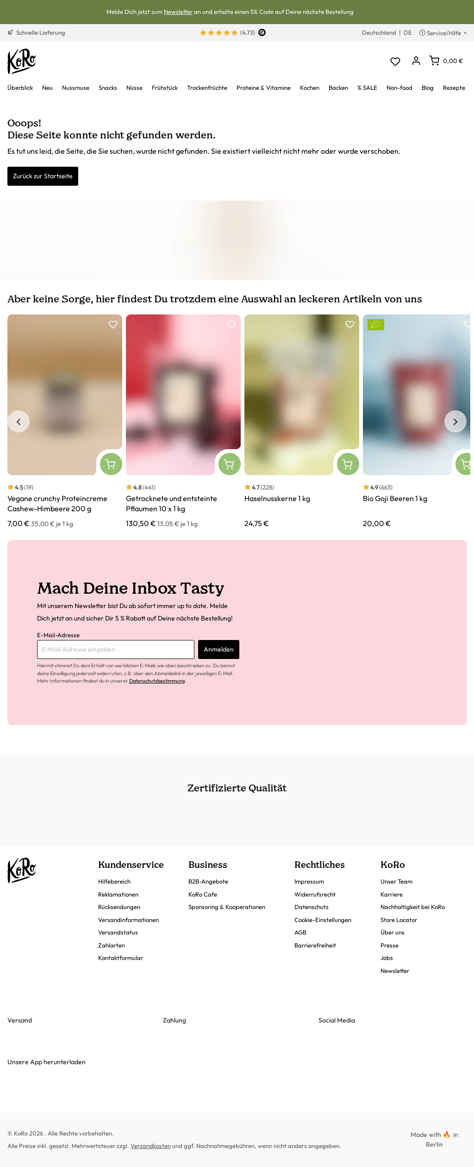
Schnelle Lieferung (36, 32)
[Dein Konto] (415, 61)
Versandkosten (151, 1145)
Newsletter (178, 11)
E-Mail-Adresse (58, 635)
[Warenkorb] (446, 60)
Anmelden (219, 649)
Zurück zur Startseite (43, 176)
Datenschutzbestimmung (157, 681)
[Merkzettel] (395, 61)
